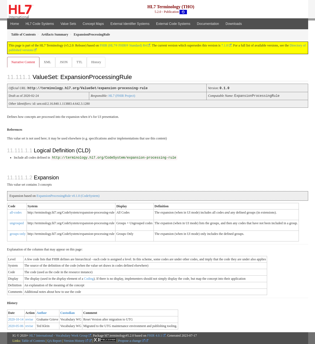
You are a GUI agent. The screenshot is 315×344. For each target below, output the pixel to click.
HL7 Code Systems (40, 24)
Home (14, 24)
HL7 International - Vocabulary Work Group (58, 335)
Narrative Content (23, 62)
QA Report (54, 340)
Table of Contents (33, 340)
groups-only (18, 233)
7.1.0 (224, 45)
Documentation (208, 24)
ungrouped (17, 223)
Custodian (67, 312)
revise (29, 319)
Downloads (234, 24)
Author (42, 312)
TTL (81, 62)
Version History (76, 340)
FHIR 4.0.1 (154, 335)
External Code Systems (173, 24)
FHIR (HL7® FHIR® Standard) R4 (123, 45)
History (98, 62)
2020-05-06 (16, 326)
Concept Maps (93, 24)
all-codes (16, 212)
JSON (65, 62)
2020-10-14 (16, 319)
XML (48, 62)
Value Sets (68, 24)
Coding (89, 278)
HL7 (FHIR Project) (121, 96)
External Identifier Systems (129, 24)
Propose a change (131, 340)
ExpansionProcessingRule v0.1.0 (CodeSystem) (67, 195)
